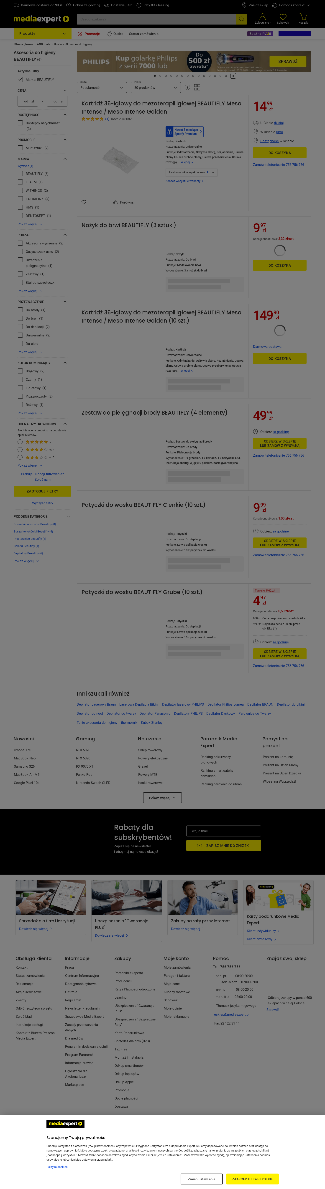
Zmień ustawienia (201, 1179)
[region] (162, 1152)
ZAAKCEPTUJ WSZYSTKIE (252, 1179)
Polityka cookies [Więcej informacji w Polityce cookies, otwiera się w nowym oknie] (57, 1167)
